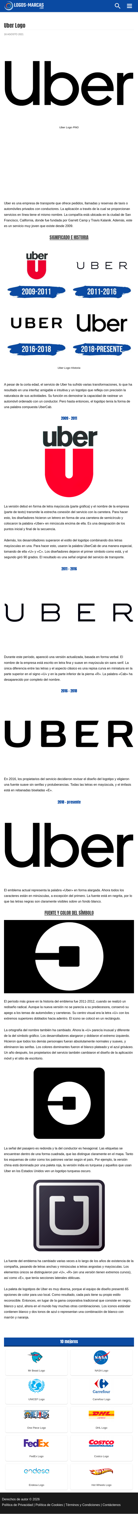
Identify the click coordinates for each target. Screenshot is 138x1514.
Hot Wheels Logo (101, 1485)
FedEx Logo (36, 1456)
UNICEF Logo (36, 1399)
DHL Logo (101, 1428)
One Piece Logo (36, 1428)
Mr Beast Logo (36, 1371)
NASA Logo (101, 1371)
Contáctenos (111, 1505)
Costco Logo (101, 1456)
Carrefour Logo (101, 1399)
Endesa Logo (36, 1485)
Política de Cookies (49, 1505)
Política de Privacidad (17, 1505)
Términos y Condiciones (83, 1505)
